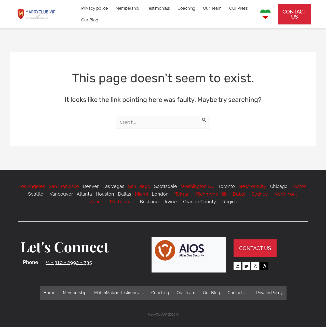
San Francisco (64, 186)
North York (285, 194)
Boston (299, 186)
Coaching (186, 8)
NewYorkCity (252, 186)
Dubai (239, 194)
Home (49, 292)
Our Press (238, 8)
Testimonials (158, 8)
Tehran (182, 194)
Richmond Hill (210, 194)
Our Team (212, 8)
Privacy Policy (269, 292)
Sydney (260, 194)
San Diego (139, 186)
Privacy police (94, 8)
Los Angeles (31, 186)
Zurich (96, 201)
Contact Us (238, 292)
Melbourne (121, 201)
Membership (127, 8)
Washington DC (197, 186)
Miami (141, 194)
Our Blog (89, 20)
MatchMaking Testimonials (119, 292)
